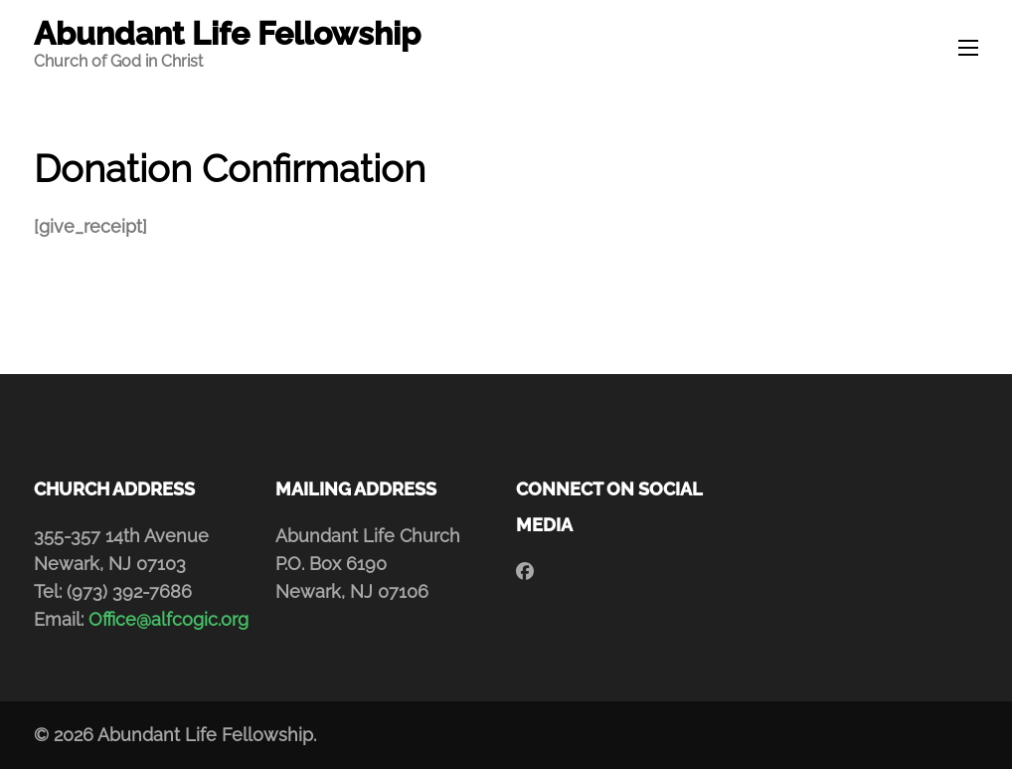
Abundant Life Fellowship (227, 33)
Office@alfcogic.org (168, 619)
